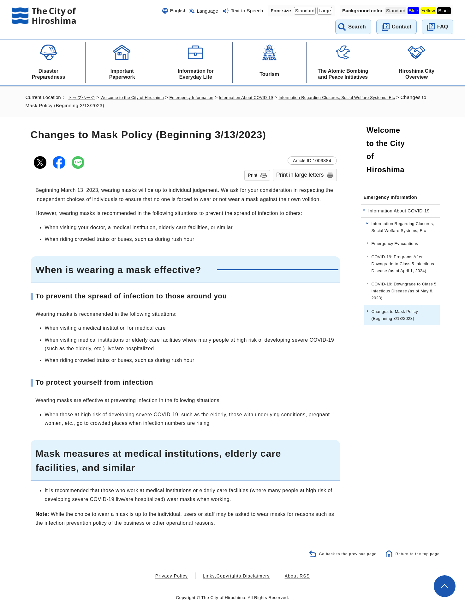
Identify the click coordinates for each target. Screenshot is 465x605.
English (178, 10)
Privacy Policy (180, 575)
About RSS (288, 575)
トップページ (82, 97)
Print (252, 175)
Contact (401, 27)
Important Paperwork (122, 74)
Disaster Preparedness (48, 74)
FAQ (442, 27)
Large (325, 10)
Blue (413, 10)
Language (207, 11)
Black (444, 10)
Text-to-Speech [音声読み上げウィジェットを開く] (247, 10)
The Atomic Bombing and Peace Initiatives (343, 74)
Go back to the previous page (343, 553)
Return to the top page (415, 553)
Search (357, 27)
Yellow (428, 10)
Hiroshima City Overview (416, 74)
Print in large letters (300, 175)
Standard (305, 10)
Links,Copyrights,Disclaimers (235, 575)
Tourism (269, 74)
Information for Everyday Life (196, 74)
